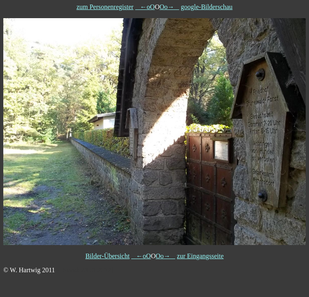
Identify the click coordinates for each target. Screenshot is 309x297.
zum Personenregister (104, 6)
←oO (145, 6)
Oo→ (169, 6)
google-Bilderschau (206, 6)
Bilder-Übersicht (107, 255)
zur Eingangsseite (200, 255)
